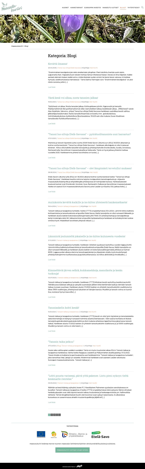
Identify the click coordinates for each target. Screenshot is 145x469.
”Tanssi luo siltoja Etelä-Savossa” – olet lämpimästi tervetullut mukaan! (90, 168)
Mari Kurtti (94, 68)
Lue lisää (51, 87)
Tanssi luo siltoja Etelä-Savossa (69, 68)
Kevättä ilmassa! (57, 63)
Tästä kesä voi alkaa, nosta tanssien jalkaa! (73, 97)
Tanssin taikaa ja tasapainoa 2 (68, 206)
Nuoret (65, 8)
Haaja (79, 466)
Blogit (123, 8)
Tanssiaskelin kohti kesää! (63, 307)
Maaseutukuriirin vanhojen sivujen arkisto (72, 450)
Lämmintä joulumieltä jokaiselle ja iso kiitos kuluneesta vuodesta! (86, 236)
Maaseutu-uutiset (111, 8)
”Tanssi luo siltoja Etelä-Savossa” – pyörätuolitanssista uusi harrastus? (89, 134)
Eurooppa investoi (92, 8)
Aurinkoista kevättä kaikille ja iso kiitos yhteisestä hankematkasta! (87, 202)
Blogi (59, 346)
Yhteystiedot (134, 8)
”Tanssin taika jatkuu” (61, 341)
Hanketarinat (76, 8)
